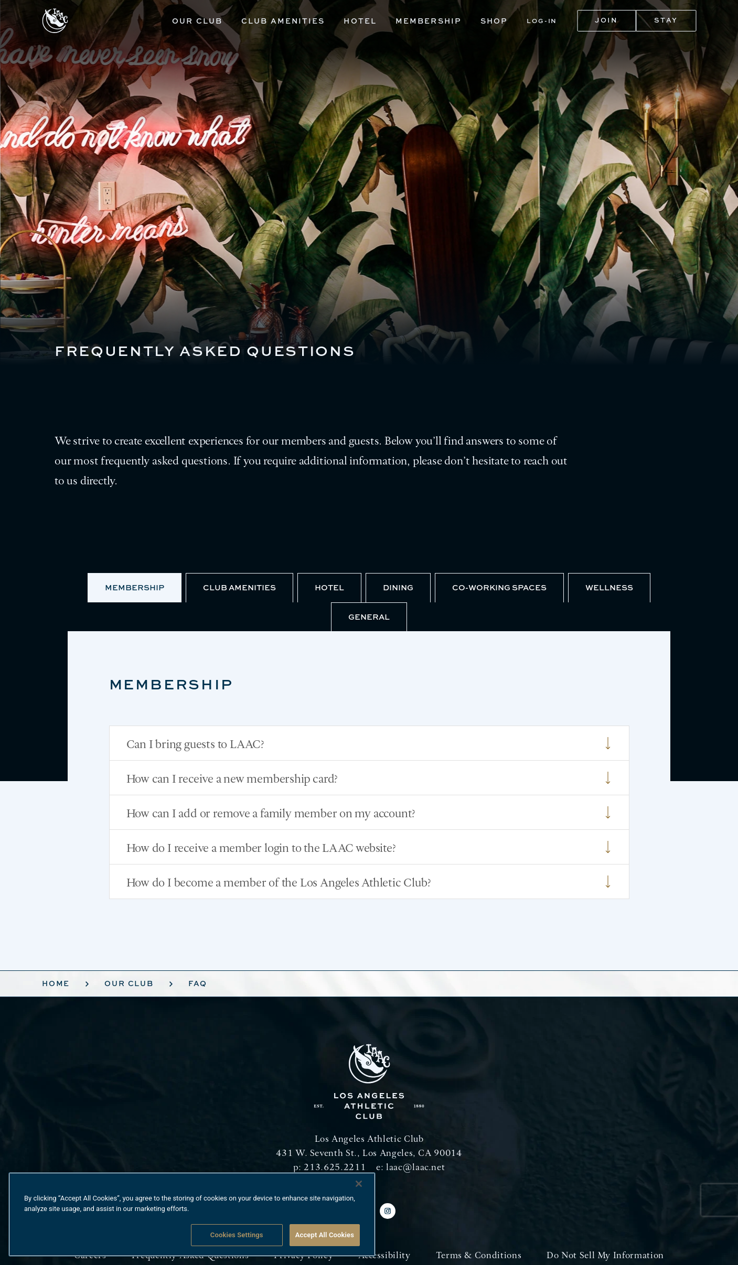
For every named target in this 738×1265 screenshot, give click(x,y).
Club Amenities (283, 21)
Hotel (360, 21)
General (369, 616)
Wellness (609, 587)
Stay (666, 20)
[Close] (358, 1183)
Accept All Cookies (324, 1235)
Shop (494, 21)
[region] (192, 1214)
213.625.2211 (335, 1166)
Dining (398, 587)
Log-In (542, 20)
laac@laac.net (415, 1166)
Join (606, 20)
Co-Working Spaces (499, 587)
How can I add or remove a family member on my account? (369, 812)
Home (56, 983)
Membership (428, 21)
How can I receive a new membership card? (369, 778)
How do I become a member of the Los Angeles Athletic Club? (369, 881)
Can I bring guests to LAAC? (369, 743)
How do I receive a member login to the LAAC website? (369, 847)
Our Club (197, 21)
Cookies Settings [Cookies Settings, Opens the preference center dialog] (236, 1235)
